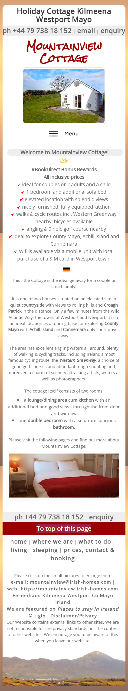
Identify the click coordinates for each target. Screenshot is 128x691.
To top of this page (63, 528)
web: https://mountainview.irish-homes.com (62, 589)
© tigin (37, 616)
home (18, 541)
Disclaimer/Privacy (73, 616)
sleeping (45, 550)
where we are (53, 541)
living (19, 550)
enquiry (113, 30)
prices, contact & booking (83, 554)
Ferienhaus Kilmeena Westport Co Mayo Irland (63, 598)
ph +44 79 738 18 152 (37, 30)
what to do (95, 541)
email (86, 30)
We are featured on (63, 609)
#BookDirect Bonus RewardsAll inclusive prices (64, 169)
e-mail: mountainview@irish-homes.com (61, 582)
